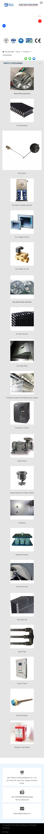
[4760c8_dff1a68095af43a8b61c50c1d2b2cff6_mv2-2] (40, 21)
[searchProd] (20, 16)
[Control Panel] (22, 668)
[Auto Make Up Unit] (22, 254)
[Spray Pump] (22, 446)
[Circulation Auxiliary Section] (22, 190)
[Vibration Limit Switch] (22, 732)
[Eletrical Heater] (22, 700)
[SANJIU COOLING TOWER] (22, 5)
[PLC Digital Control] (22, 222)
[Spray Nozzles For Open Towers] (22, 477)
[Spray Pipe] (22, 636)
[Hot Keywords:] (40, 16)
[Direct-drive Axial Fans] (22, 78)
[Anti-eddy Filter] (22, 351)
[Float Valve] (22, 150)
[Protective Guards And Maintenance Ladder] (22, 382)
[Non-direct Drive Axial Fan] (22, 287)
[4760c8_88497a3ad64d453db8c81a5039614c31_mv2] (4, 25)
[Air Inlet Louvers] (22, 319)
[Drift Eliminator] (22, 110)
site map (5, 832)
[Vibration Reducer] (22, 539)
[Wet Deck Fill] (22, 604)
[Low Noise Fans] (22, 571)
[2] (22, 40)
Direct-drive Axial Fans (22, 94)
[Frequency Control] (22, 413)
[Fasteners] (22, 508)
